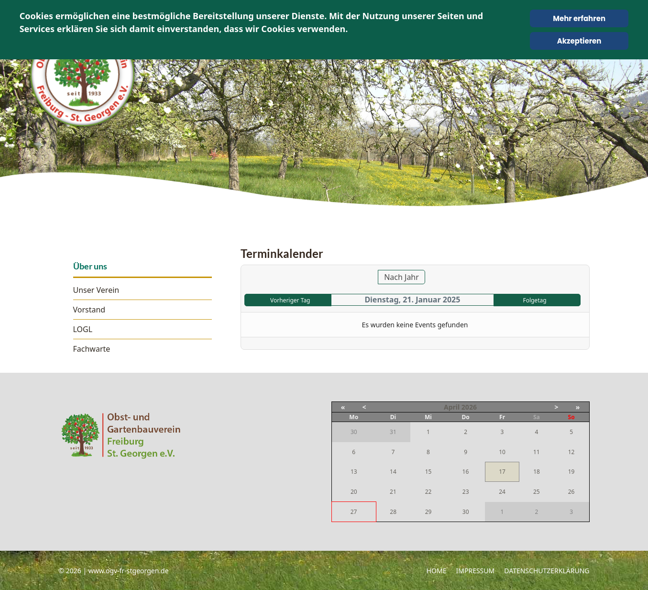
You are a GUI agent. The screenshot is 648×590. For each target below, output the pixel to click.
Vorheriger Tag (290, 300)
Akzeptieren (579, 41)
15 (428, 472)
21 (393, 492)
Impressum (475, 570)
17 (502, 472)
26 (571, 492)
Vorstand (89, 309)
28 (393, 512)
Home (437, 570)
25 (536, 492)
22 (428, 492)
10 (502, 452)
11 (536, 452)
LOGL (83, 329)
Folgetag (534, 300)
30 (465, 512)
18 (536, 472)
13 (354, 472)
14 (393, 472)
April (452, 407)
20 (354, 492)
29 (428, 512)
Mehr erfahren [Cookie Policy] (579, 18)
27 (354, 512)
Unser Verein (96, 290)
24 (502, 492)
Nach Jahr (401, 277)
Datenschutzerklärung (546, 570)
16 (465, 472)
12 (571, 452)
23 (465, 492)
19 (571, 472)
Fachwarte (91, 349)
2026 (469, 407)
